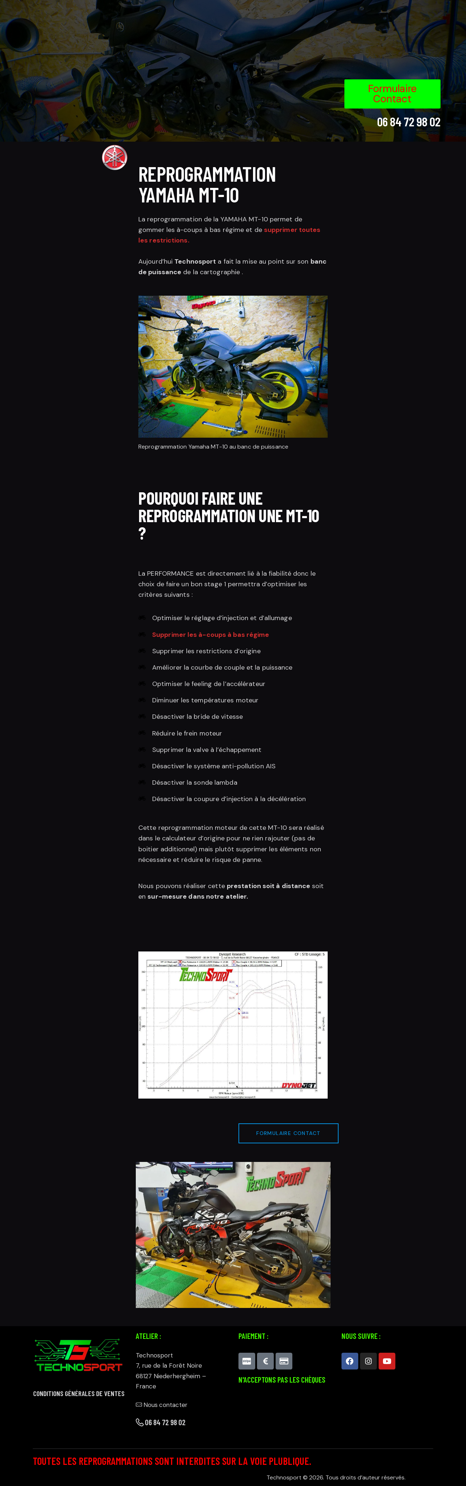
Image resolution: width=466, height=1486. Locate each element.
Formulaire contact (289, 1133)
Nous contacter (162, 1405)
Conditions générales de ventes (79, 1393)
